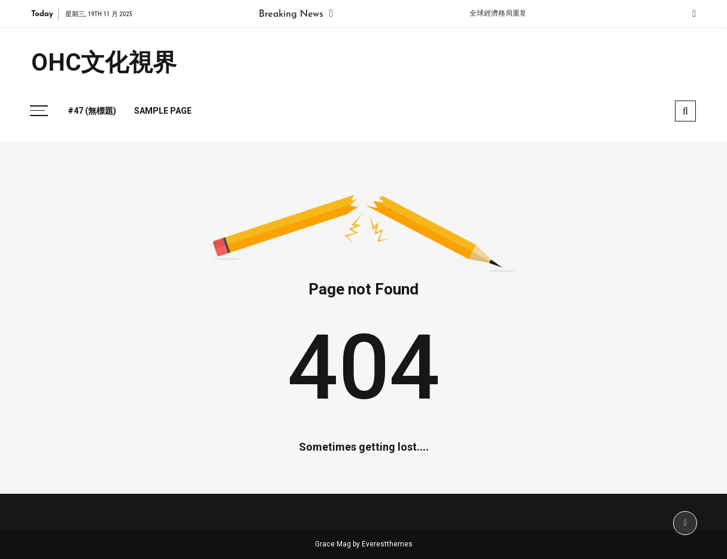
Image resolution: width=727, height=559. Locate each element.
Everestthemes (387, 544)
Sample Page (163, 111)
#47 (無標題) (92, 111)
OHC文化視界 (104, 62)
